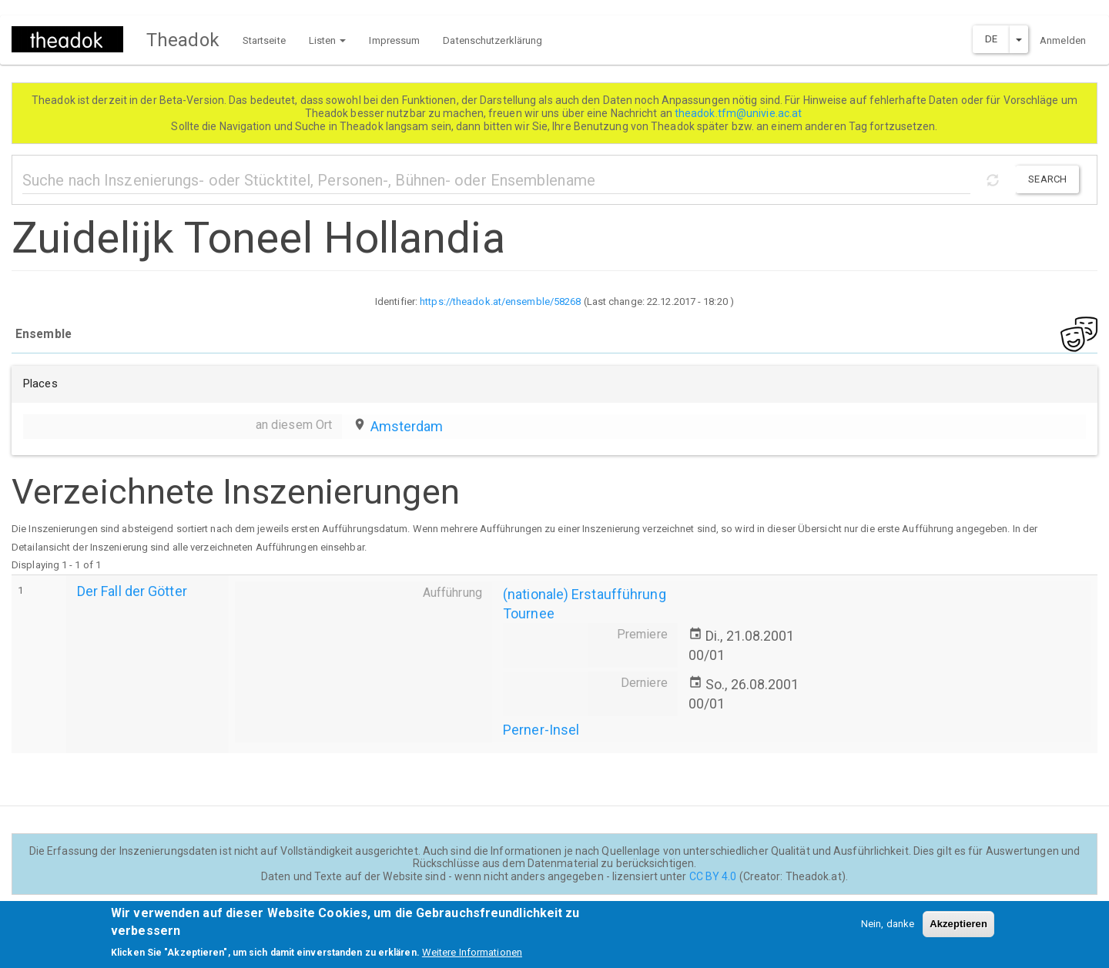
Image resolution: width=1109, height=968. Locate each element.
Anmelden (1063, 40)
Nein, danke (887, 930)
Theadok (182, 40)
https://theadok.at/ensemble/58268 (500, 301)
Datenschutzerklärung (492, 40)
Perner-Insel (541, 730)
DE (991, 39)
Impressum (394, 40)
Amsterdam (407, 426)
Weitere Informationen (472, 958)
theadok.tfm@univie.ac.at (740, 113)
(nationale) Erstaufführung (584, 594)
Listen (328, 40)
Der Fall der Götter (132, 591)
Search (1047, 179)
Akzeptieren (958, 930)
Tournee (528, 613)
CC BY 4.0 (713, 876)
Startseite (264, 40)
